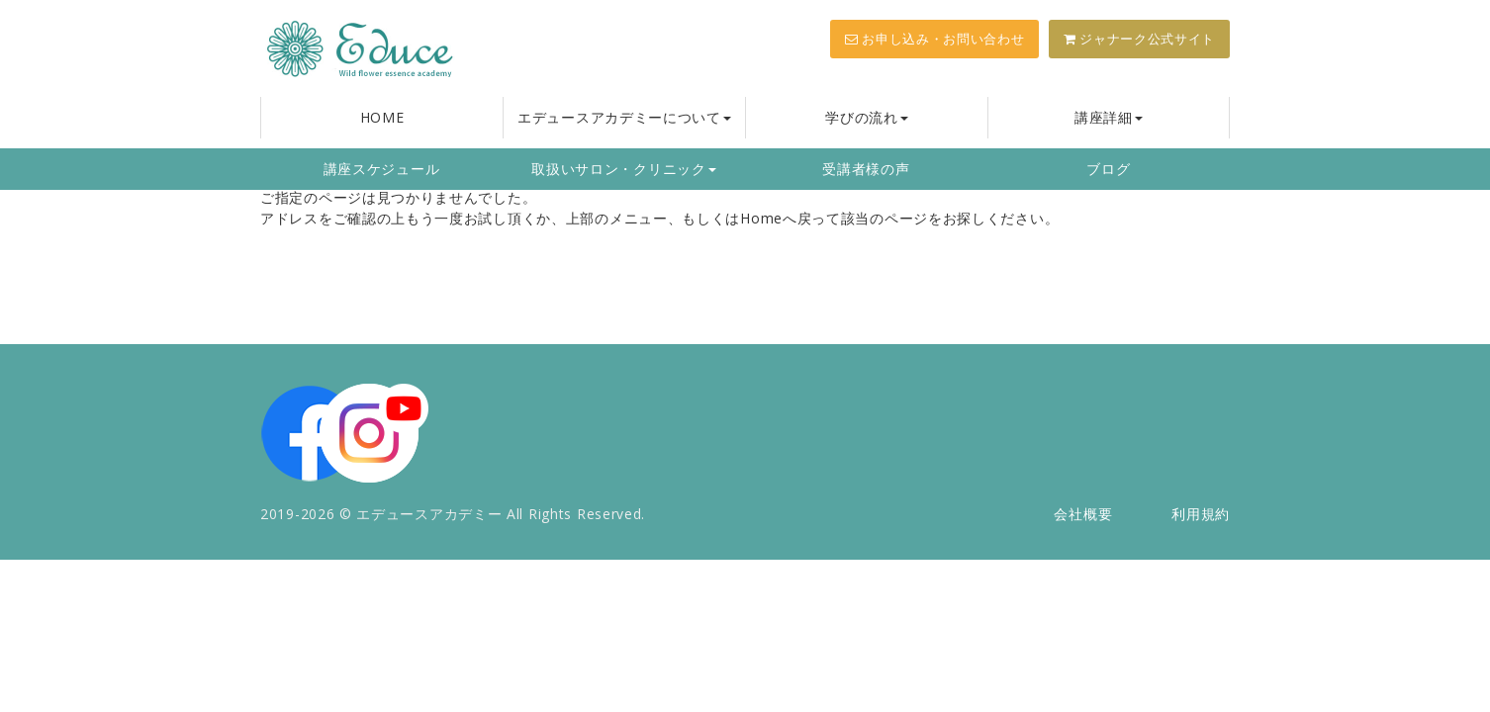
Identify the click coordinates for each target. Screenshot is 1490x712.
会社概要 (1083, 513)
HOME (382, 117)
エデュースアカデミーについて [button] (624, 117)
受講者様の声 (865, 168)
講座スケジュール (382, 168)
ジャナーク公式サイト (1139, 38)
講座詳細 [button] (1108, 117)
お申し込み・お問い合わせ (934, 38)
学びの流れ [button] (866, 117)
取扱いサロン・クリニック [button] (623, 168)
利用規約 (1200, 513)
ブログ (1108, 168)
